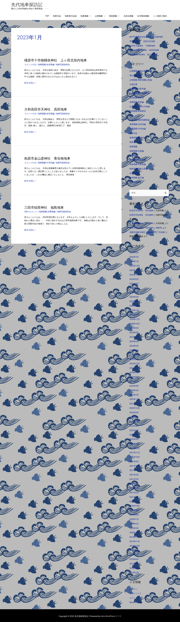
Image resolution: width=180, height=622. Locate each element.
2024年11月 (134, 319)
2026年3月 (134, 252)
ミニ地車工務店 (160, 16)
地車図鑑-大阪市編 (137, 89)
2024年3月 (134, 350)
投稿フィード (135, 592)
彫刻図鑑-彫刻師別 (137, 111)
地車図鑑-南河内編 (137, 137)
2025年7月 (134, 288)
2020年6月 (134, 522)
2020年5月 (134, 527)
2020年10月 (134, 505)
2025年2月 (134, 305)
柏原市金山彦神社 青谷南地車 (48, 158)
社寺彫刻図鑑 (143, 16)
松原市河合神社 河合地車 (141, 210)
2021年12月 (134, 447)
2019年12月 (134, 536)
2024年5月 (134, 345)
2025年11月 (134, 270)
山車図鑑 (99, 16)
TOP (47, 16)
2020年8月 (134, 513)
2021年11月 (134, 451)
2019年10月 (134, 545)
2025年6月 (134, 292)
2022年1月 (134, 443)
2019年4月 (134, 567)
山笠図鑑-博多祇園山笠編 (140, 80)
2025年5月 (134, 297)
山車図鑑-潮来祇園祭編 (139, 93)
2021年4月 (134, 482)
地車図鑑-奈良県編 (46, 65)
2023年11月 (134, 367)
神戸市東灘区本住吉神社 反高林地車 (146, 37)
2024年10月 (134, 323)
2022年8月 (134, 416)
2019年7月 (134, 553)
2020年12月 (134, 500)
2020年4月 (134, 531)
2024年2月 (134, 354)
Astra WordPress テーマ (111, 615)
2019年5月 (134, 562)
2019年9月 (134, 549)
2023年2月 (134, 394)
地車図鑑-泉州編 (136, 102)
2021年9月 (134, 460)
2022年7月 (134, 421)
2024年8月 (134, 332)
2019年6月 (134, 558)
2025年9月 (134, 279)
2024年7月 (134, 336)
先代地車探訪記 (27, 4)
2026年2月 (134, 257)
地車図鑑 (84, 16)
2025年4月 (134, 301)
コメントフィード (137, 596)
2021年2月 (134, 491)
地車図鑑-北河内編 (137, 124)
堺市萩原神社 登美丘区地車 (142, 41)
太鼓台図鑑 (128, 16)
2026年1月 (134, 261)
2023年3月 (134, 389)
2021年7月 (134, 469)
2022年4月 (134, 434)
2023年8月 (134, 376)
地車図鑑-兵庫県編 (47, 212)
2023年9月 (134, 372)
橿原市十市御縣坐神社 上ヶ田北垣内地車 (56, 61)
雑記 (131, 115)
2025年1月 (134, 310)
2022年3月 (134, 438)
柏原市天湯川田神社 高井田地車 (144, 50)
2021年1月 (134, 496)
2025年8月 (134, 283)
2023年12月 (134, 363)
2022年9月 (134, 412)
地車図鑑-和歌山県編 (138, 168)
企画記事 (133, 84)
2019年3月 (134, 571)
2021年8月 (134, 465)
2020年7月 (134, 518)
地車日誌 (57, 16)
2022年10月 (134, 407)
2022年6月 (134, 425)
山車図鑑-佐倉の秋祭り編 (140, 71)
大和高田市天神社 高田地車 (46, 110)
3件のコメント (30, 212)
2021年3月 (134, 487)
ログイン (133, 587)
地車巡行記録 (71, 16)
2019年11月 (134, 540)
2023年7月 (134, 381)
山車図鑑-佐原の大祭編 (139, 107)
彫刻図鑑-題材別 (136, 98)
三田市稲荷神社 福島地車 (44, 208)
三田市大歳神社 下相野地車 (142, 46)
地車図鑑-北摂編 (136, 151)
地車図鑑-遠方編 (136, 177)
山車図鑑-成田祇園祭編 (139, 120)
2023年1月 (134, 398)
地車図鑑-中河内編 (46, 163)
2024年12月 (134, 314)
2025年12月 (134, 265)
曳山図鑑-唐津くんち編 (139, 75)
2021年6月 (134, 474)
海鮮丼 (159, 227)
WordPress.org (135, 601)
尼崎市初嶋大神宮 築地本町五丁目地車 (147, 232)
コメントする (30, 65)
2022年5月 (134, 429)
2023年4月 (134, 385)
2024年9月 (134, 327)
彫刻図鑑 (113, 16)
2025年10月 (134, 274)
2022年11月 (134, 403)
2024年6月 (134, 341)
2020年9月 (134, 509)
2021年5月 (134, 478)
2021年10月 (134, 456)
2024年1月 (134, 358)
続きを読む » (30, 83)
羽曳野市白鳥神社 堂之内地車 (143, 55)
